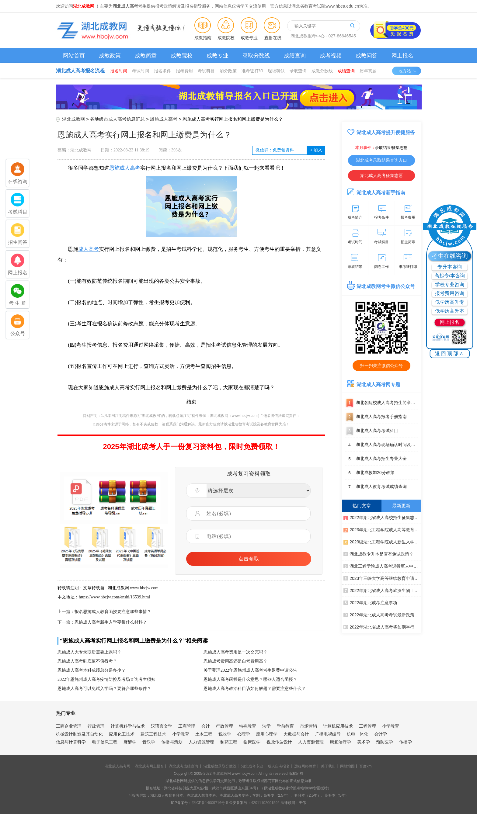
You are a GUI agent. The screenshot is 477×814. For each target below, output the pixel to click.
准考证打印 (252, 70)
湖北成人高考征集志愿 (381, 175)
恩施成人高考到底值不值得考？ (87, 661)
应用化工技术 (121, 734)
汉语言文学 (161, 726)
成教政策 (110, 56)
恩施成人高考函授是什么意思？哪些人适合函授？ (250, 679)
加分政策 (228, 70)
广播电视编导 (328, 734)
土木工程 (203, 734)
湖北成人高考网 (117, 766)
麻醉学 (130, 742)
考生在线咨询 (449, 255)
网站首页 (74, 56)
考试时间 (140, 70)
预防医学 (384, 742)
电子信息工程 (104, 742)
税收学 (224, 734)
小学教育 (390, 726)
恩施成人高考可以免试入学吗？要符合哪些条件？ (104, 688)
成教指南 (202, 37)
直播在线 (272, 37)
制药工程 (228, 742)
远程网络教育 (305, 766)
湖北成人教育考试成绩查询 (376, 487)
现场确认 (276, 70)
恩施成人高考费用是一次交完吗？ (235, 652)
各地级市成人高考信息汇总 (117, 119)
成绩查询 (295, 56)
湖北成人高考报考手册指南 (376, 417)
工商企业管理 (69, 726)
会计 (205, 726)
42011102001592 (265, 803)
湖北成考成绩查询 (183, 766)
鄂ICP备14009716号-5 (210, 803)
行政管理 (96, 726)
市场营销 (308, 726)
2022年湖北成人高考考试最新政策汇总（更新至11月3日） (382, 614)
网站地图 (347, 766)
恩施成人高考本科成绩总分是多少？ (91, 670)
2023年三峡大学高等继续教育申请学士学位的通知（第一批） (382, 578)
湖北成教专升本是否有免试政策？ (378, 554)
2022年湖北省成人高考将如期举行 (378, 627)
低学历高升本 (449, 310)
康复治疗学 (340, 742)
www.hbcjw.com (144, 588)
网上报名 (402, 56)
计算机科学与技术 (128, 726)
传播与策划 (172, 742)
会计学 (380, 734)
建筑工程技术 (153, 734)
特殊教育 (247, 726)
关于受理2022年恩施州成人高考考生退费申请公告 (250, 670)
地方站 (407, 70)
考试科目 (206, 70)
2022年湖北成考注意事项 (370, 602)
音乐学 (148, 742)
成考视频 (331, 56)
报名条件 (162, 70)
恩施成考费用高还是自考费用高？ (235, 661)
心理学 (243, 734)
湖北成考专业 (252, 766)
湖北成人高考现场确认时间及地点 (381, 445)
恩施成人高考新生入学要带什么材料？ (111, 622)
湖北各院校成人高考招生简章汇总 (381, 403)
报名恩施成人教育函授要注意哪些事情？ (113, 611)
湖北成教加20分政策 (370, 473)
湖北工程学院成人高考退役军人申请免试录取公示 (382, 566)
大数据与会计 (296, 734)
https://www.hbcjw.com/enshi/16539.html (114, 597)
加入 (316, 150)
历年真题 (368, 70)
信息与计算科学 (71, 742)
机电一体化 (357, 734)
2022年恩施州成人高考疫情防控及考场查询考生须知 (106, 679)
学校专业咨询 (449, 284)
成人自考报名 (279, 766)
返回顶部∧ (450, 353)
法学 (266, 726)
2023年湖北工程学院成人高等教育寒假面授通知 (382, 529)
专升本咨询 (449, 266)
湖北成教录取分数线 (220, 766)
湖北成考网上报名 (149, 766)
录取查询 (298, 70)
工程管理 (367, 726)
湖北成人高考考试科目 (371, 431)
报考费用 (184, 70)
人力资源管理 (201, 742)
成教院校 (226, 37)
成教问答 (367, 56)
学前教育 (285, 726)
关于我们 (328, 766)
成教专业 (249, 37)
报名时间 (118, 70)
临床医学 (251, 742)
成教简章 (146, 56)
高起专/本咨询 (449, 275)
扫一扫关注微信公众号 (381, 365)
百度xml (365, 766)
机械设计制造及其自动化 (79, 734)
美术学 (363, 742)
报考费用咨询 (449, 293)
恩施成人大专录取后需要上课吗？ (89, 652)
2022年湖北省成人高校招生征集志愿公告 (382, 517)
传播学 (405, 742)
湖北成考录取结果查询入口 (381, 160)
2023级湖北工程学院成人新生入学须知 (382, 541)
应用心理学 (266, 734)
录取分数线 (256, 56)
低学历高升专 (449, 302)
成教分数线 (322, 70)
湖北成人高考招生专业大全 (376, 459)
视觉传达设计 (279, 742)
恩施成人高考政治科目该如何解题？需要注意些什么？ (255, 688)
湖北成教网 (73, 119)
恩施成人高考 (163, 119)
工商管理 (186, 726)
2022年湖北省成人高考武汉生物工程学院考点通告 (382, 590)
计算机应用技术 (338, 726)
